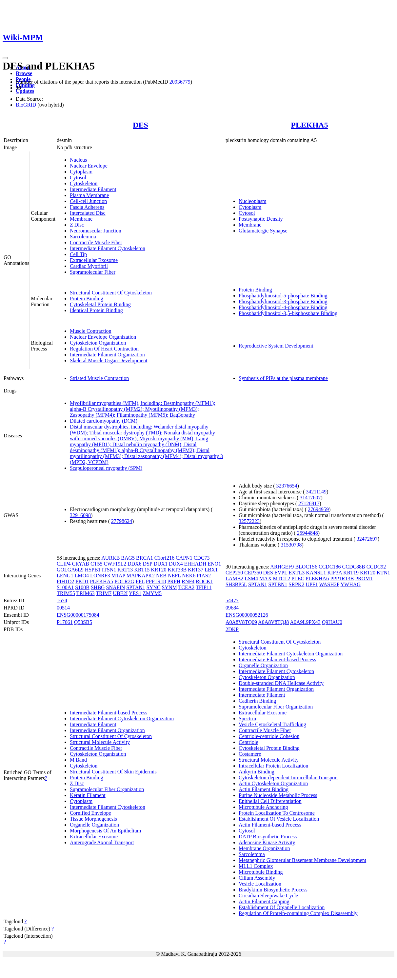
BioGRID (26, 105)
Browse (24, 73)
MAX (265, 578)
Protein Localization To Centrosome (277, 813)
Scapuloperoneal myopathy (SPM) (106, 468)
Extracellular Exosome (94, 260)
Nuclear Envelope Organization (103, 337)
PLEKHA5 (309, 125)
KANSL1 (316, 572)
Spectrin (247, 718)
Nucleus (78, 160)
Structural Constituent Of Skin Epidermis (113, 771)
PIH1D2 (65, 581)
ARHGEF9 (282, 566)
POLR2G (124, 581)
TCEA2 (186, 587)
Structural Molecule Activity (100, 742)
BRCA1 (144, 558)
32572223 (249, 521)
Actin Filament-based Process (270, 825)
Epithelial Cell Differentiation (270, 801)
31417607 (310, 497)
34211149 (316, 491)
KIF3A (335, 572)
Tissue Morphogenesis (93, 819)
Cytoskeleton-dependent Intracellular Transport (288, 777)
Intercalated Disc (88, 213)
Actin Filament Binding (263, 789)
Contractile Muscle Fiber (96, 242)
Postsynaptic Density (261, 219)
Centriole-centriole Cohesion (269, 736)
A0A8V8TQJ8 (273, 622)
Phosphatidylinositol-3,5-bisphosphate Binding (288, 313)
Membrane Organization (264, 848)
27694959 (318, 509)
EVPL (280, 572)
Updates (25, 91)
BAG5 (128, 558)
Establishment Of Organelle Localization (282, 907)
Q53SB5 (83, 622)
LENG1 (65, 575)
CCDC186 (330, 566)
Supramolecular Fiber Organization (107, 789)
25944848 (307, 533)
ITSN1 (109, 569)
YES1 (135, 593)
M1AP (118, 575)
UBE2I (120, 593)
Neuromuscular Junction (95, 230)
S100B (82, 587)
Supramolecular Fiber (92, 272)
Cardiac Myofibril (89, 266)
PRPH (173, 581)
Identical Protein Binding (96, 310)
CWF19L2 (115, 564)
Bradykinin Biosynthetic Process (273, 889)
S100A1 (65, 587)
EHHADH (195, 564)
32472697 (367, 539)
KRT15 (141, 569)
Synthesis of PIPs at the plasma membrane (283, 378)
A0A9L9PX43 (305, 622)
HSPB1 (93, 569)
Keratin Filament (88, 795)
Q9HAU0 (332, 622)
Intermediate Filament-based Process (108, 712)
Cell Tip (78, 254)
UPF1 (312, 584)
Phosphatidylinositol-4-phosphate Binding (283, 307)
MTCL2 (281, 578)
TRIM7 (103, 593)
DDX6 (135, 564)
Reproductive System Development (276, 346)
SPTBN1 (278, 584)
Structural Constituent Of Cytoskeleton (111, 292)
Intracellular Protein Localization (273, 765)
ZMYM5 (152, 593)
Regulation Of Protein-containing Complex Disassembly (298, 913)
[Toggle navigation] (5, 58)
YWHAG (351, 584)
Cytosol (78, 177)
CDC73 (202, 558)
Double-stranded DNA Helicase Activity (281, 683)
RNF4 (188, 581)
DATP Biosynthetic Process (268, 836)
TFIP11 (203, 587)
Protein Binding (86, 298)
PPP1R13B (342, 578)
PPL (140, 581)
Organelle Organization (94, 825)
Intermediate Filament (93, 189)
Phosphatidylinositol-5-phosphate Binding (283, 295)
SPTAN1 (135, 587)
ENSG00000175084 (78, 615)
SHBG (98, 587)
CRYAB (80, 564)
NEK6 (188, 575)
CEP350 (253, 572)
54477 (232, 600)
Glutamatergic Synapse (263, 230)
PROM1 (363, 578)
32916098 (80, 515)
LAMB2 (234, 578)
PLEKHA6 (317, 578)
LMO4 (82, 575)
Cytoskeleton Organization (98, 343)
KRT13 (125, 569)
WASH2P (329, 584)
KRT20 (158, 569)
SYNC (154, 587)
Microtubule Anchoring (263, 807)
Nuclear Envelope (89, 166)
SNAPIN (115, 587)
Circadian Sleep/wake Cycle (268, 895)
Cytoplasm (81, 171)
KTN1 (383, 572)
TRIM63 (85, 593)
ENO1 (214, 564)
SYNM (169, 587)
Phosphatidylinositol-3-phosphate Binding (283, 301)
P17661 (65, 622)
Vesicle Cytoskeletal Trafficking (272, 724)
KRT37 (195, 569)
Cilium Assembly (257, 878)
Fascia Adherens (87, 207)
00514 (63, 607)
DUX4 (176, 564)
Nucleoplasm (252, 201)
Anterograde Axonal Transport (102, 842)
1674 (62, 600)
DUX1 (160, 564)
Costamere (250, 754)
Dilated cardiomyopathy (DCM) (103, 421)
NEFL (174, 575)
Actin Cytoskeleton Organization (273, 783)
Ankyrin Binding (256, 771)
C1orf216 (164, 558)
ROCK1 (204, 581)
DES (140, 125)
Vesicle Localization (260, 884)
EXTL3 (296, 572)
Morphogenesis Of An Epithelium (105, 830)
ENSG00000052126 (247, 615)
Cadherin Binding (257, 701)
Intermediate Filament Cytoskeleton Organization (122, 718)
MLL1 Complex (256, 866)
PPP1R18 (156, 581)
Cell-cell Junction (88, 201)
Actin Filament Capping (264, 901)
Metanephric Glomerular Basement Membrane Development (302, 860)
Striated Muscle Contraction (99, 378)
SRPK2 (296, 584)
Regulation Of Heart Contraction (104, 348)
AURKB (110, 558)
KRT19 (351, 572)
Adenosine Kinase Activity (267, 842)
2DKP (232, 629)
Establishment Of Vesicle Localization (279, 819)
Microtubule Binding (261, 872)
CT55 (96, 564)
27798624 (121, 521)
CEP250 (234, 572)
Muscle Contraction (90, 331)
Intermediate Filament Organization (107, 354)
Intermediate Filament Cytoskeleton (107, 248)
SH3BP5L (236, 584)
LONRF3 (100, 575)
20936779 (179, 82)
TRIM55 (66, 593)
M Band (78, 760)
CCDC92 (376, 566)
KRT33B (177, 569)
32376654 (286, 486)
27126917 (308, 503)
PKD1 (82, 581)
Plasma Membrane (89, 195)
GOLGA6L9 (70, 569)
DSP (147, 564)
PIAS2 (204, 575)
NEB (161, 575)
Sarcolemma (83, 236)
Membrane (81, 219)
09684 (232, 607)
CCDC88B (353, 566)
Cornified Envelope (90, 813)
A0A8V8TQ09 (241, 622)
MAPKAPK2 (141, 575)
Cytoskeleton (83, 183)
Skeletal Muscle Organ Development (109, 360)
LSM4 (251, 578)
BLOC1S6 (306, 566)
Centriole (248, 742)
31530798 (291, 545)
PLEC (297, 578)
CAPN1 (184, 558)
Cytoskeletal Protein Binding (100, 304)
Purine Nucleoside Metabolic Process (278, 795)
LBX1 (211, 569)
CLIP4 (64, 564)
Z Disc (77, 225)
